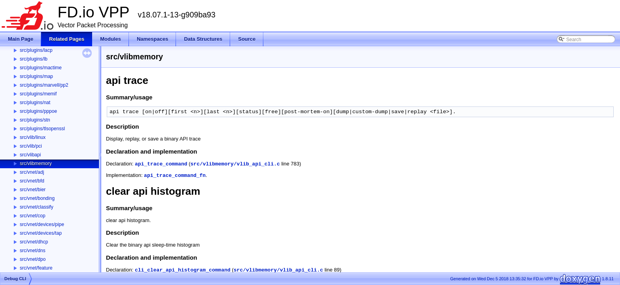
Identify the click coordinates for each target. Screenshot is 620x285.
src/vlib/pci (31, 146)
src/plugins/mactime (41, 67)
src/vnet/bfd (32, 181)
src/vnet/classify (36, 207)
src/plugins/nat (35, 102)
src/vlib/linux (32, 137)
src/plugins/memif (38, 94)
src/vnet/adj (32, 172)
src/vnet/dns (32, 250)
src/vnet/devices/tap (41, 233)
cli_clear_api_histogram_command (183, 270)
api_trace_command (161, 164)
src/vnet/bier (32, 189)
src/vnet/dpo (32, 259)
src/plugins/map (36, 76)
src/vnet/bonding (37, 198)
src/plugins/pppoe (38, 111)
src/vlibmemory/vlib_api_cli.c (235, 164)
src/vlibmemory (36, 163)
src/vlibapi (30, 155)
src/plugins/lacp (36, 50)
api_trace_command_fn (175, 176)
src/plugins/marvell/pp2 (44, 85)
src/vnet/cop (32, 215)
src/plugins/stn (35, 120)
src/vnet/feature (36, 268)
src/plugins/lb (33, 59)
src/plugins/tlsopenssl (42, 128)
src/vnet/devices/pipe (42, 224)
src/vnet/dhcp (34, 242)
